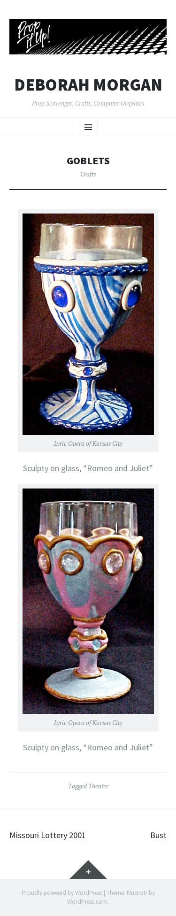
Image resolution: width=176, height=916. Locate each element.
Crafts (88, 174)
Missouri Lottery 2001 (47, 835)
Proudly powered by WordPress (62, 893)
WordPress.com (87, 902)
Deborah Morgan (88, 85)
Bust (158, 835)
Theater (98, 786)
